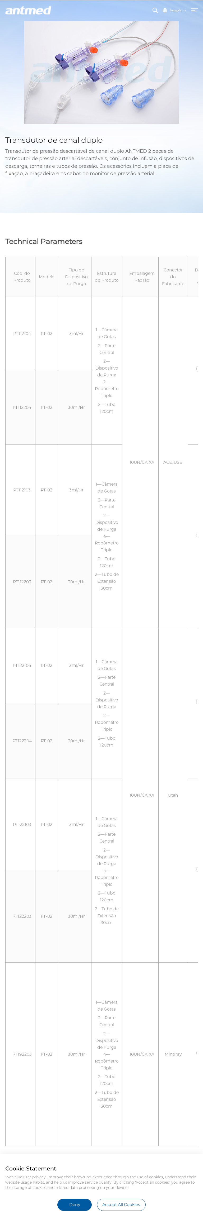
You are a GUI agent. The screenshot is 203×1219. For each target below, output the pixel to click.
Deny (74, 1204)
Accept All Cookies (121, 1204)
